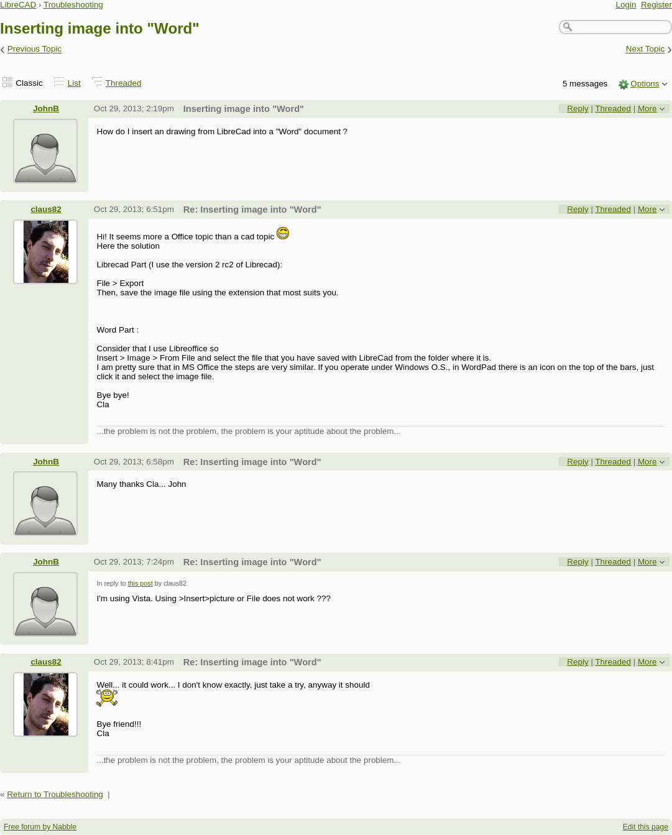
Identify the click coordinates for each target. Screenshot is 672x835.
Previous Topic (34, 49)
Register (656, 4)
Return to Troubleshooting (55, 794)
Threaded (124, 83)
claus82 (45, 209)
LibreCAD (18, 4)
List (74, 83)
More (647, 108)
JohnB (46, 108)
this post (140, 583)
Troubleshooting (73, 4)
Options (644, 83)
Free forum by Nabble (40, 827)
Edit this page (645, 827)
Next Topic (645, 49)
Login (626, 4)
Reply (577, 108)
